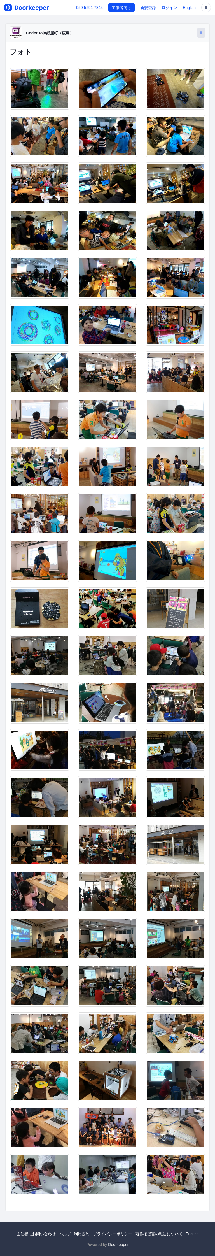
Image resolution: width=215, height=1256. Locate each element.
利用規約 (82, 1234)
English (189, 7)
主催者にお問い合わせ (36, 1234)
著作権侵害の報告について (159, 1234)
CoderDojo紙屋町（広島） (50, 33)
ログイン (169, 7)
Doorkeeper (118, 1244)
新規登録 (148, 7)
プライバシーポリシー (112, 1234)
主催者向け (121, 7)
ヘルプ (65, 1234)
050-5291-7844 (89, 7)
